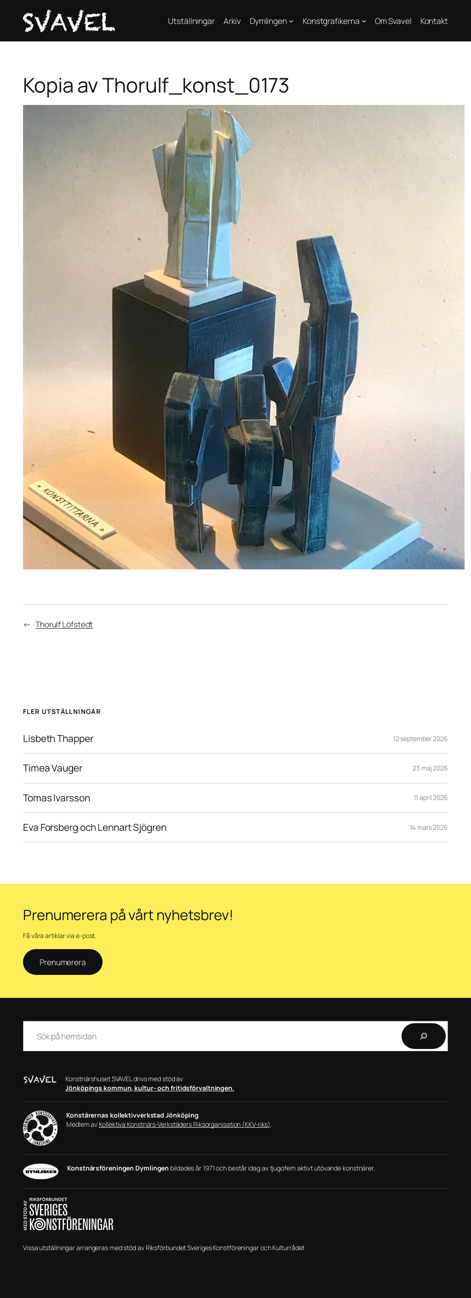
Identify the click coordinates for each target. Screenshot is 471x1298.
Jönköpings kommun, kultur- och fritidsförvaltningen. (149, 1088)
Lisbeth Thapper (58, 738)
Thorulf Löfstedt (64, 624)
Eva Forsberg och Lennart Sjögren (95, 827)
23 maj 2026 (430, 768)
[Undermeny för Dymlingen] (291, 20)
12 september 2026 (420, 738)
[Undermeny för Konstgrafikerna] (364, 20)
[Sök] (424, 1036)
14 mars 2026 (429, 827)
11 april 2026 (431, 797)
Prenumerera (63, 962)
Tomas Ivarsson (56, 798)
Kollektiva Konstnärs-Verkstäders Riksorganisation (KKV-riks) (184, 1124)
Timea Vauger (52, 768)
